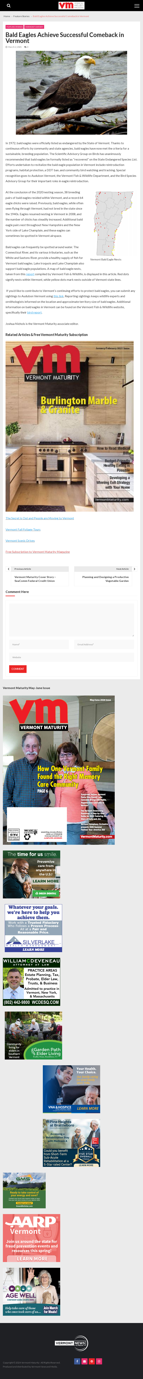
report (30, 274)
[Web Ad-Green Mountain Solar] (24, 1190)
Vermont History (34, 27)
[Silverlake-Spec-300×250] (33, 928)
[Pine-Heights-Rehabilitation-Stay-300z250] (71, 1143)
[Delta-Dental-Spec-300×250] (31, 874)
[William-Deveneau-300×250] (31, 982)
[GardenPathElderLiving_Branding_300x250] (33, 1036)
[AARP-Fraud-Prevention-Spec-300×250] (31, 1238)
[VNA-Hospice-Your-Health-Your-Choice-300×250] (71, 1089)
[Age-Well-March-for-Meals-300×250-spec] (31, 1292)
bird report (34, 312)
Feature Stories (14, 27)
